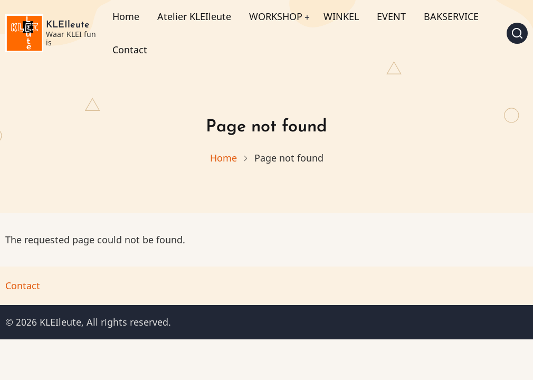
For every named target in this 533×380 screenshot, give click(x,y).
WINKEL (341, 16)
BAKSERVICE (451, 16)
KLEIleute (68, 25)
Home (125, 16)
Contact (129, 49)
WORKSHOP (275, 16)
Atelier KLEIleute (194, 16)
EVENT (391, 16)
